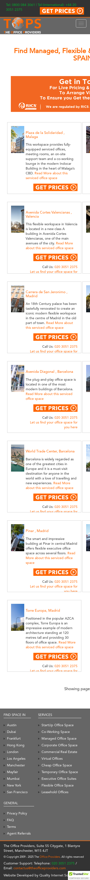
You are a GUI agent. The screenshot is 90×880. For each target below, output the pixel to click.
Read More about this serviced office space (50, 558)
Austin (12, 725)
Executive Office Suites (59, 779)
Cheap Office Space (57, 765)
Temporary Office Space (60, 772)
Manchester (16, 765)
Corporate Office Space (60, 745)
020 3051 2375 (66, 267)
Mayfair (12, 772)
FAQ (10, 820)
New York (14, 785)
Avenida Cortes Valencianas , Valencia (49, 214)
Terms (11, 827)
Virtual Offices (52, 758)
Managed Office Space (59, 738)
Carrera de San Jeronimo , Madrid (46, 294)
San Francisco (17, 792)
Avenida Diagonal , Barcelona (49, 371)
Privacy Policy (17, 813)
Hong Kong (15, 745)
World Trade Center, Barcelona (50, 451)
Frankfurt (14, 738)
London (12, 752)
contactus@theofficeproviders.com (39, 868)
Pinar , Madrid (37, 531)
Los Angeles (16, 758)
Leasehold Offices (55, 792)
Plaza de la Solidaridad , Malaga (45, 135)
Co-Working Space (56, 732)
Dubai (11, 732)
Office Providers (50, 856)
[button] (79, 875)
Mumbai (13, 779)
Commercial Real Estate (59, 752)
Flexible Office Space (58, 785)
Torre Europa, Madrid (43, 610)
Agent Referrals (19, 833)
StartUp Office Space (58, 725)
